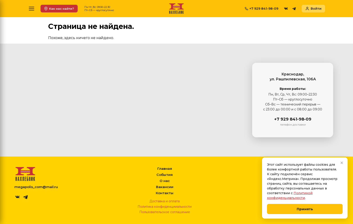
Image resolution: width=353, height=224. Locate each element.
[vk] (286, 9)
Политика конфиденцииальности (165, 207)
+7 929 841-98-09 (292, 119)
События (164, 175)
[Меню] (31, 8)
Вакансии (164, 187)
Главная (164, 168)
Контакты (164, 193)
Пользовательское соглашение (164, 212)
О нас (165, 181)
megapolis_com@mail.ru (36, 187)
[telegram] (294, 9)
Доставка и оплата (164, 201)
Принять (305, 209)
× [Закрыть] (341, 163)
